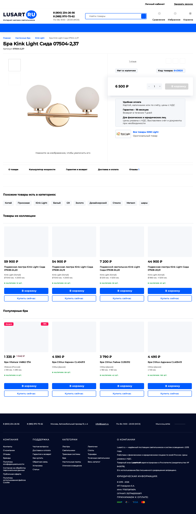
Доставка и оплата (42, 450)
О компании (9, 450)
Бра (64, 458)
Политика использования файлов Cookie (14, 480)
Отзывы (6, 454)
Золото (80, 203)
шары (144, 203)
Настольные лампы (71, 462)
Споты (91, 450)
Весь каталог (94, 462)
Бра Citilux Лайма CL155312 (115, 362)
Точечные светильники (99, 458)
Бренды (7, 458)
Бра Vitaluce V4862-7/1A (17, 362)
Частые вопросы (40, 446)
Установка (37, 465)
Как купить (38, 458)
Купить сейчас (26, 298)
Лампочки (92, 446)
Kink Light (41, 203)
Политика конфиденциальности (13, 463)
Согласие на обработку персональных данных (14, 469)
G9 (68, 203)
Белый (57, 203)
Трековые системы (71, 454)
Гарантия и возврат (42, 454)
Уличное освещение (72, 465)
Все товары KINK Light (145, 132)
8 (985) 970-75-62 (64, 16)
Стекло (117, 203)
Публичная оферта (12, 474)
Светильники (68, 450)
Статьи (36, 469)
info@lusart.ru (102, 424)
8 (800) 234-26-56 (64, 12)
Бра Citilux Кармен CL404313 (68, 362)
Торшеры (92, 454)
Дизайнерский (98, 203)
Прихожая (24, 203)
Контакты (7, 446)
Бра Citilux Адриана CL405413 (165, 362)
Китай (8, 203)
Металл (131, 203)
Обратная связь (40, 462)
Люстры (66, 446)
